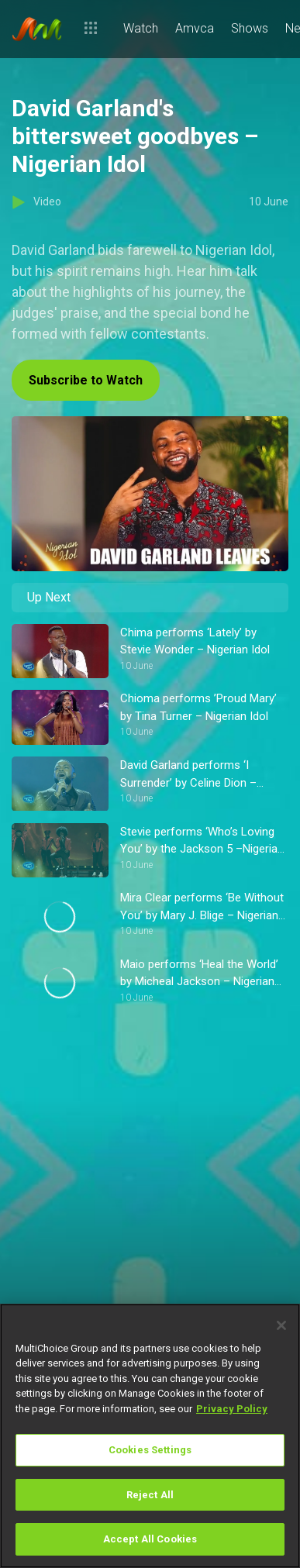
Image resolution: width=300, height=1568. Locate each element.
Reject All (150, 1495)
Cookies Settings (150, 1450)
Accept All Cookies (150, 1539)
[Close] (281, 1325)
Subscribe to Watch (86, 380)
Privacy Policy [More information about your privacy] (231, 1409)
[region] (150, 1436)
